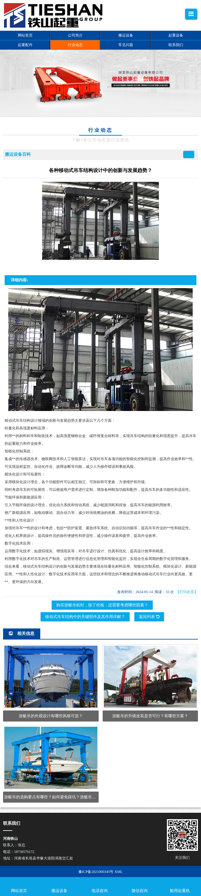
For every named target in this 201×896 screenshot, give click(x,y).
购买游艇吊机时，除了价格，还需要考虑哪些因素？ (102, 605)
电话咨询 (100, 890)
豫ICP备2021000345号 (96, 872)
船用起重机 (180, 890)
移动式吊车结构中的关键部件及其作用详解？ (85, 616)
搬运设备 (59, 890)
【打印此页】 (187, 592)
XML (118, 872)
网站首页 (19, 890)
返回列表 (149, 616)
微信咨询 (140, 890)
